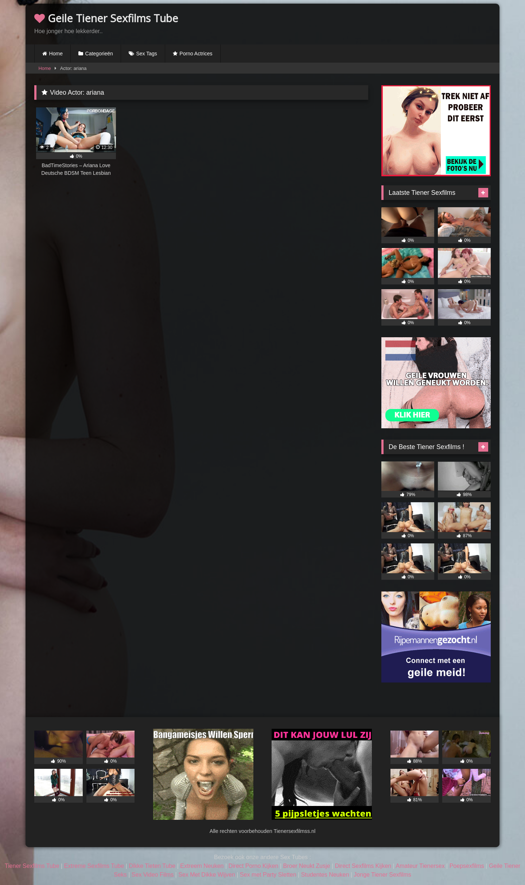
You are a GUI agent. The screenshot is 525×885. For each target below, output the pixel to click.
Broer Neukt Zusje (306, 866)
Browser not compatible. (405, 23)
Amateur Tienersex (420, 866)
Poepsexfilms (467, 866)
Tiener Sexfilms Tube (32, 866)
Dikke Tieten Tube (152, 866)
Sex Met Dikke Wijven (206, 875)
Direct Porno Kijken (253, 866)
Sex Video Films (153, 875)
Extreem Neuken (201, 866)
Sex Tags (146, 53)
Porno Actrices (195, 53)
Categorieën (99, 53)
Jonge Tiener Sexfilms (382, 875)
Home (56, 53)
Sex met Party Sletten (268, 875)
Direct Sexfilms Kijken (363, 866)
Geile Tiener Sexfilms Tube (106, 18)
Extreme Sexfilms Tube (94, 866)
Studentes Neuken (325, 875)
